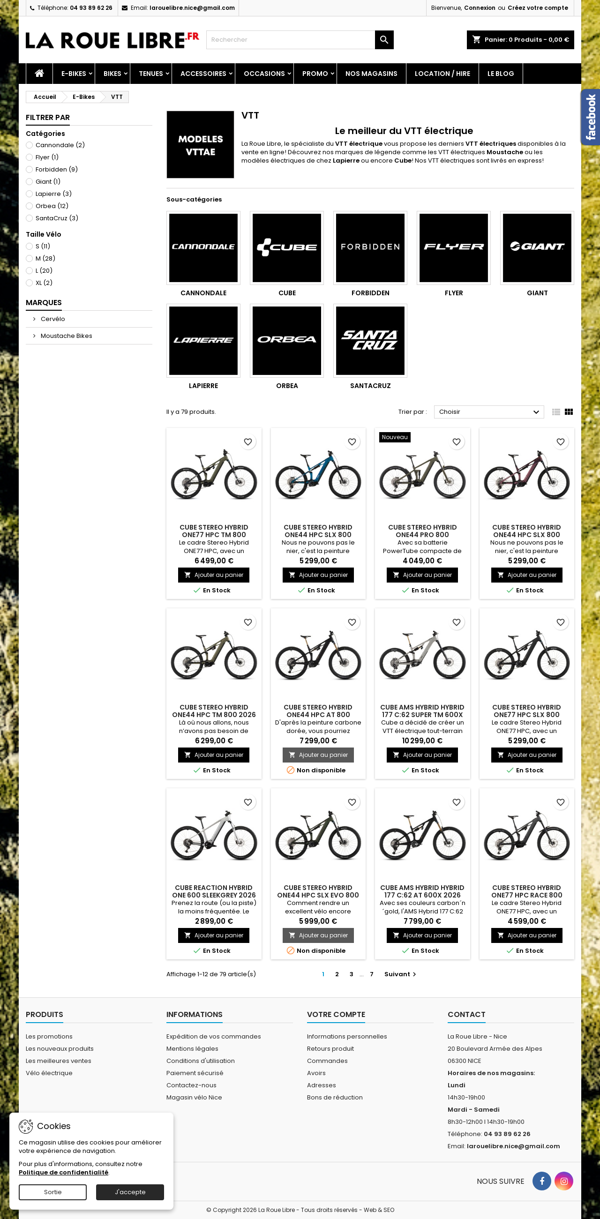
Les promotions (49, 1036)
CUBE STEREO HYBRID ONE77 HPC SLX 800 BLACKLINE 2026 (526, 715)
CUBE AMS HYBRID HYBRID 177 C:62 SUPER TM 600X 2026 (422, 715)
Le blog (501, 73)
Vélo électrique (49, 1073)
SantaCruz (57, 218)
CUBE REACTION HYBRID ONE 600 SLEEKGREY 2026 (214, 891)
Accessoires (203, 73)
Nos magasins (371, 73)
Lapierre (54, 193)
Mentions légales (192, 1048)
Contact (467, 1014)
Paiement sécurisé (195, 1073)
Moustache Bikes (65, 335)
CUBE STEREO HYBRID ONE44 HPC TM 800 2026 (214, 711)
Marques (44, 302)
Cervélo (52, 318)
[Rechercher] (300, 39)
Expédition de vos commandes (213, 1036)
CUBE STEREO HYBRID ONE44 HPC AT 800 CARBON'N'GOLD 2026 (318, 715)
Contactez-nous (191, 1085)
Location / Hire (442, 73)
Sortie (53, 1192)
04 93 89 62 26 (91, 8)
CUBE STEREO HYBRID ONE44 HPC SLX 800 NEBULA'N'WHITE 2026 (318, 535)
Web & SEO (379, 1210)
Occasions (264, 73)
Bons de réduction (335, 1097)
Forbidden (57, 169)
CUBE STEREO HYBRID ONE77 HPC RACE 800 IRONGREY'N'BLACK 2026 (527, 895)
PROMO (315, 73)
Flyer (47, 157)
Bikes (112, 73)
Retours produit (330, 1048)
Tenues (151, 73)
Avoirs (316, 1073)
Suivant (401, 974)
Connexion (479, 8)
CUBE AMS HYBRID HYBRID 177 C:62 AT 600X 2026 (422, 891)
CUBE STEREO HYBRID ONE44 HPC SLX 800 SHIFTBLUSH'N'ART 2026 (527, 535)
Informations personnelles (347, 1036)
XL (44, 282)
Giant (48, 181)
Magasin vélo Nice (194, 1097)
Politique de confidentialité (63, 1172)
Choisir (490, 412)
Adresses (321, 1085)
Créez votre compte (538, 8)
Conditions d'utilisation (200, 1060)
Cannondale (60, 145)
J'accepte (130, 1192)
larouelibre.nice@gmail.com (192, 8)
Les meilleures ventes (58, 1060)
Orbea (52, 206)
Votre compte (336, 1014)
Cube (287, 293)
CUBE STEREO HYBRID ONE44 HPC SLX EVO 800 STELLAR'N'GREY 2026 (318, 895)
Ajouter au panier (213, 575)
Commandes (327, 1060)
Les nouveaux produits (60, 1048)
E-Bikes (73, 73)
